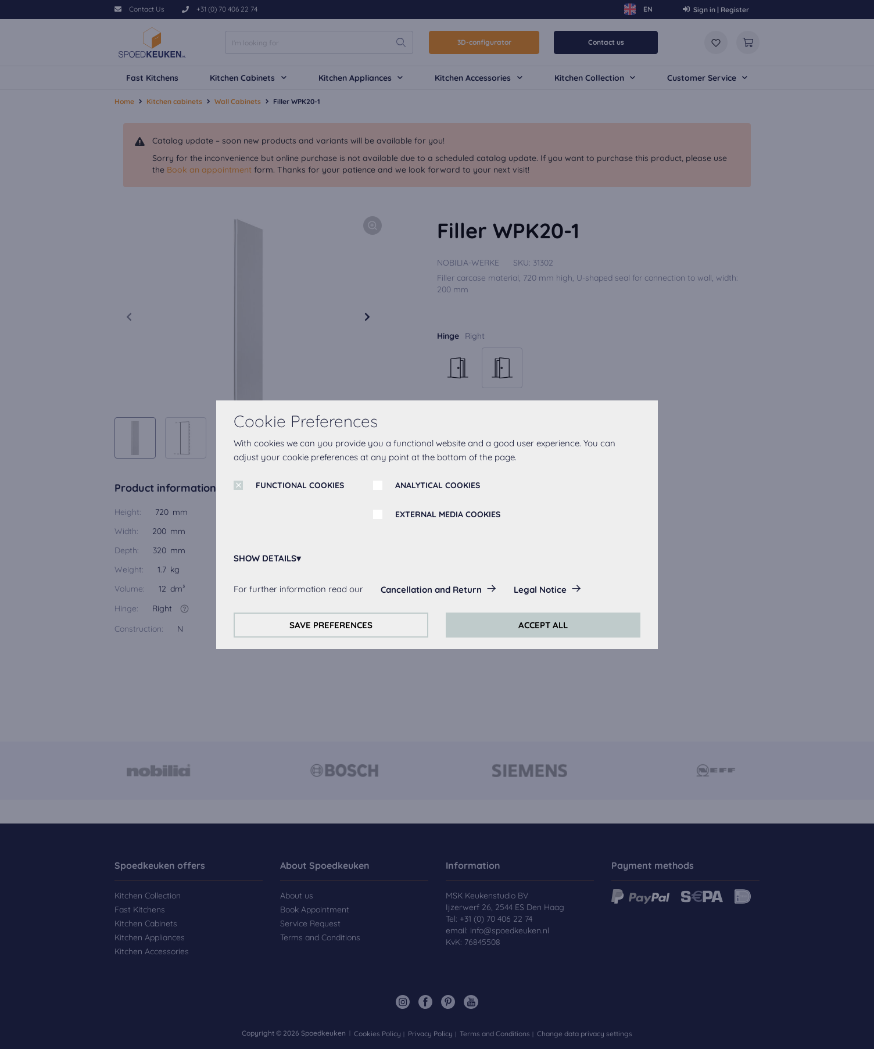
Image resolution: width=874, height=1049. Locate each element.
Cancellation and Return (431, 589)
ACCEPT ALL (543, 625)
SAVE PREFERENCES (330, 625)
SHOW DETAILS (265, 558)
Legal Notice (540, 589)
